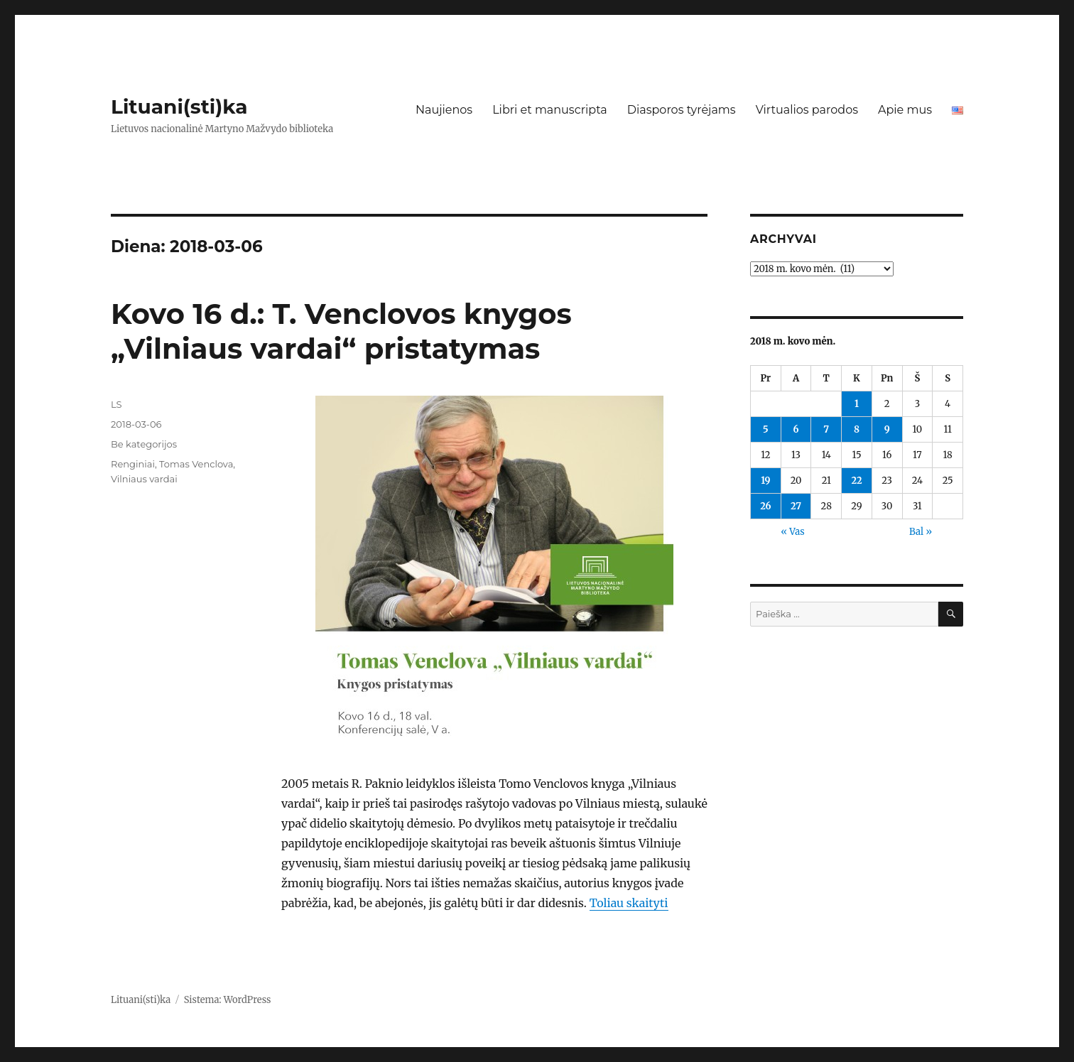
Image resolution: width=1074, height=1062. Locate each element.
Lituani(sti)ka (179, 106)
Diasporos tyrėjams (681, 110)
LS (116, 404)
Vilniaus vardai (144, 478)
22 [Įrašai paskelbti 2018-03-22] (856, 481)
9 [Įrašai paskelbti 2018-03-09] (887, 429)
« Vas (792, 532)
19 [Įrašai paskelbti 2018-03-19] (765, 481)
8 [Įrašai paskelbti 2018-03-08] (856, 429)
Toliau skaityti (629, 903)
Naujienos (444, 110)
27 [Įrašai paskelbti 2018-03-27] (796, 506)
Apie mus (905, 110)
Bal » (920, 532)
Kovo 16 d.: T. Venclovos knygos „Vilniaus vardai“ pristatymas (341, 331)
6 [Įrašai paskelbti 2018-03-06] (796, 429)
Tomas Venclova (196, 464)
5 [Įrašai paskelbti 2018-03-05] (766, 429)
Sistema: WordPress (227, 1000)
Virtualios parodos (807, 110)
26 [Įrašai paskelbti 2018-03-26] (765, 506)
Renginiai (133, 464)
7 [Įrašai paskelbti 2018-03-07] (826, 429)
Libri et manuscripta (549, 110)
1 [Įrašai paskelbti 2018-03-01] (857, 404)
